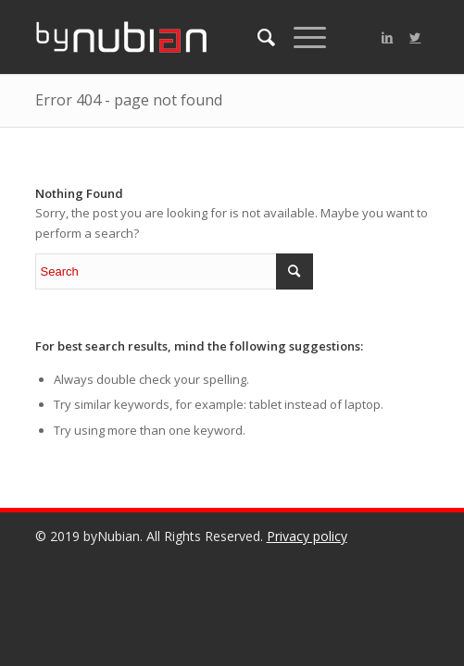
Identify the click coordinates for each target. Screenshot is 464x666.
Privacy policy (307, 536)
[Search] (257, 37)
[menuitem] (257, 37)
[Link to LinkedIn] (387, 37)
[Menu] (300, 37)
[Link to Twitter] (415, 37)
